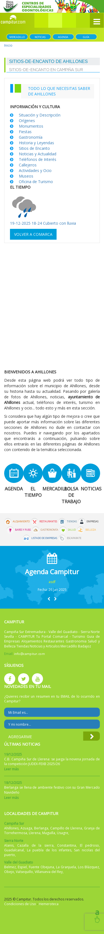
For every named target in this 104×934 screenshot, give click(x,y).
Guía (86, 37)
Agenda (63, 37)
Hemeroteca (49, 904)
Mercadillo (17, 37)
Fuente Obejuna (41, 867)
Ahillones (11, 828)
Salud (72, 529)
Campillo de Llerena (66, 828)
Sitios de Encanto (34, 148)
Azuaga (26, 828)
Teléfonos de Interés (37, 159)
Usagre (62, 833)
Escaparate (74, 538)
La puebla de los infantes (49, 850)
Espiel (22, 867)
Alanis (9, 845)
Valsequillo (24, 871)
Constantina (66, 845)
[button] (55, 20)
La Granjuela (66, 867)
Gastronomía (30, 137)
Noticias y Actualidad (37, 153)
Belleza (90, 529)
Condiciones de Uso (20, 904)
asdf (52, 581)
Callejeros (28, 165)
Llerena (34, 833)
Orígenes (27, 120)
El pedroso (89, 845)
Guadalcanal (14, 850)
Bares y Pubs (23, 529)
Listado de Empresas (44, 538)
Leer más (11, 769)
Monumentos (31, 126)
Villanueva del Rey (49, 871)
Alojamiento (21, 521)
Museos (26, 176)
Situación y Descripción (39, 115)
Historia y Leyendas (36, 142)
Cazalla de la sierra (35, 845)
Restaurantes (48, 521)
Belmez (10, 867)
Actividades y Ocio (35, 170)
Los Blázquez (88, 867)
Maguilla (48, 833)
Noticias (40, 37)
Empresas (92, 521)
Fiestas (25, 131)
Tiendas (72, 521)
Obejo (9, 871)
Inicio (8, 45)
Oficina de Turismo (36, 181)
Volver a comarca (33, 234)
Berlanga (41, 828)
